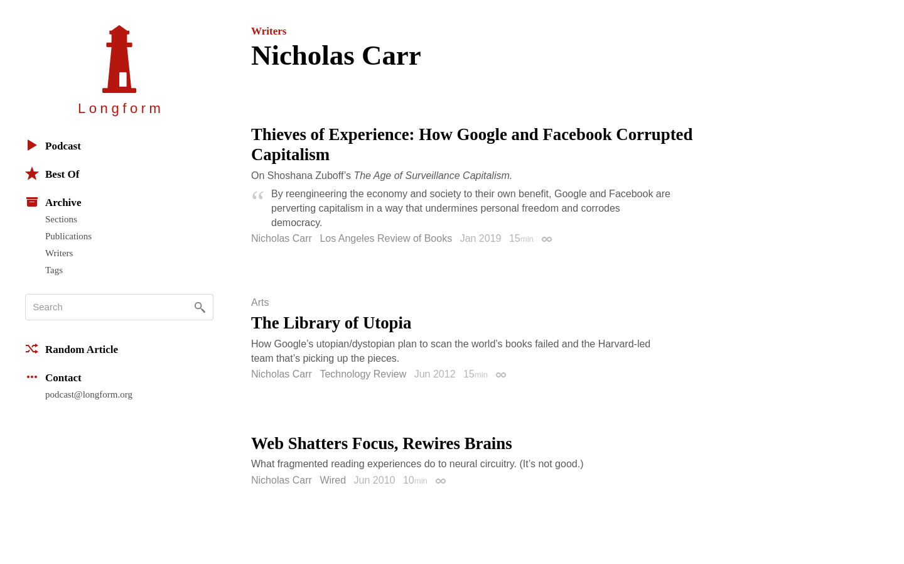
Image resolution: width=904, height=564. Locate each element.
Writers (59, 253)
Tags (54, 270)
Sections (61, 219)
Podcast (53, 145)
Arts (260, 303)
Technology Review (363, 374)
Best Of (52, 173)
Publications (68, 236)
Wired (333, 480)
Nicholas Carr (281, 238)
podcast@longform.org (88, 394)
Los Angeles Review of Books (386, 238)
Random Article (71, 348)
